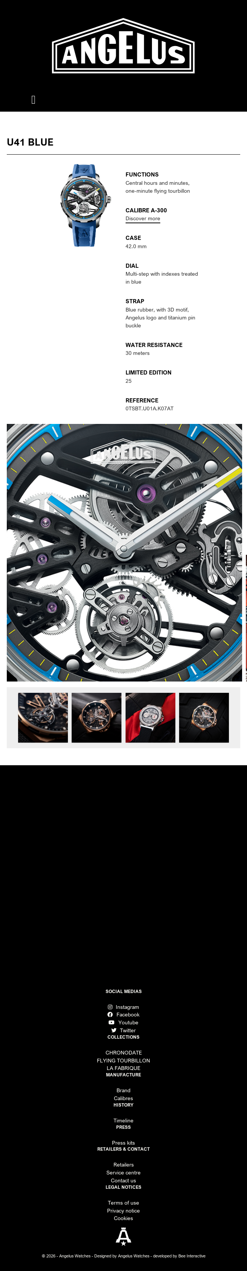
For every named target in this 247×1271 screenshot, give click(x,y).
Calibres (123, 1098)
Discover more (143, 218)
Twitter (123, 1030)
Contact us (123, 1180)
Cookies (123, 1218)
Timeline (123, 1120)
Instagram (123, 1007)
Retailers (124, 1164)
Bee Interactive (192, 1256)
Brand (123, 1090)
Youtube (123, 1022)
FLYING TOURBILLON (123, 1060)
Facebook (123, 1014)
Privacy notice (123, 1210)
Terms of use (123, 1202)
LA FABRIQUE (123, 1068)
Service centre (123, 1172)
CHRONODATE (124, 1052)
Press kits (123, 1142)
